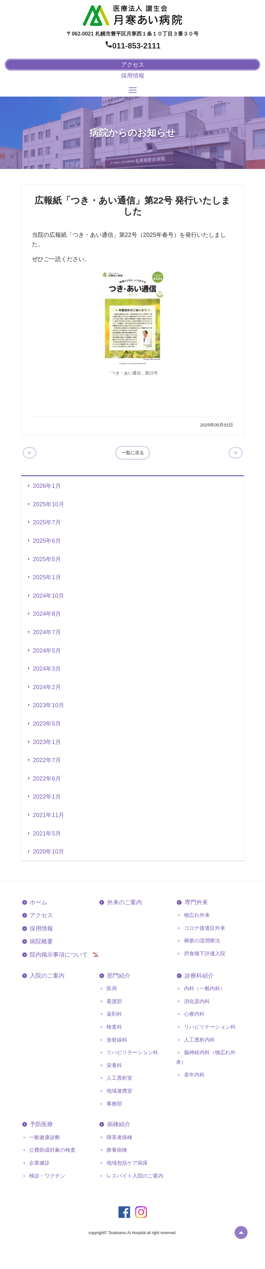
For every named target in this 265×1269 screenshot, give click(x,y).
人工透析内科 (198, 1040)
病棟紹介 (118, 1124)
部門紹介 (118, 975)
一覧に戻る (132, 452)
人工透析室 (118, 1078)
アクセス (40, 915)
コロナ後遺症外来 (203, 928)
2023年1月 (47, 742)
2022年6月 (47, 778)
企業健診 (39, 1163)
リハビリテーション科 (131, 1052)
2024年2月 (47, 687)
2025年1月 (47, 577)
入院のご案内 (46, 975)
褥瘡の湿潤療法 (201, 940)
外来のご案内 (124, 902)
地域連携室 (118, 1091)
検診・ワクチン (46, 1176)
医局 (111, 988)
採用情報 (132, 75)
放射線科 (116, 1040)
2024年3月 (47, 668)
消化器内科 (195, 1001)
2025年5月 (47, 559)
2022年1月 (47, 796)
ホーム (37, 902)
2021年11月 (48, 815)
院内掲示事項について (61, 954)
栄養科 (113, 1065)
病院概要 (40, 941)
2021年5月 (47, 833)
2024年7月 (47, 632)
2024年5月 (47, 650)
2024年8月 (47, 613)
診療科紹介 (198, 975)
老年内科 (193, 1074)
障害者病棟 (118, 1137)
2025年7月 (47, 522)
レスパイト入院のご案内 (134, 1176)
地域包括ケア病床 (126, 1163)
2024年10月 (48, 595)
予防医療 (40, 1124)
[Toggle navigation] (133, 90)
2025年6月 (47, 540)
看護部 (113, 1001)
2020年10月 (48, 851)
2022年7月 (47, 760)
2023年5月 (47, 723)
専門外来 (195, 902)
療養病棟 (116, 1150)
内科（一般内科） (203, 988)
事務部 (113, 1103)
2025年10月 (48, 504)
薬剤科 (113, 1014)
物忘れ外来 (195, 915)
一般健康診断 (44, 1137)
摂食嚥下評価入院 (203, 953)
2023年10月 (48, 705)
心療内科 (193, 1014)
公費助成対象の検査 (52, 1150)
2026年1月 (47, 485)
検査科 (113, 1027)
